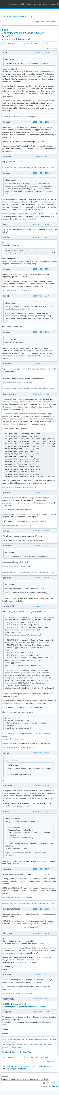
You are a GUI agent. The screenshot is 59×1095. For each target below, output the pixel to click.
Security (37, 4)
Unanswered (52, 22)
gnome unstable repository (19, 39)
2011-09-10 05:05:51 (41, 606)
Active (43, 22)
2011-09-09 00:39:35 (41, 394)
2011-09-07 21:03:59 (41, 173)
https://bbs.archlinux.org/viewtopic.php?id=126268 (23, 943)
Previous (11, 44)
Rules (9, 16)
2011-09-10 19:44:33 (41, 975)
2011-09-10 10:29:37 (41, 869)
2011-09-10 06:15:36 (41, 753)
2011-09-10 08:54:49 (41, 786)
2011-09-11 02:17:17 (41, 999)
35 (32, 44)
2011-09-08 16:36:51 (41, 269)
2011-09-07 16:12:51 (41, 122)
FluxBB (54, 1086)
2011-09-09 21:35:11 (41, 546)
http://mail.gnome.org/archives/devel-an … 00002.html (24, 1007)
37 (41, 44)
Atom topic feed (51, 1083)
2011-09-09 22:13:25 (41, 578)
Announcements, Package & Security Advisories (30, 1066)
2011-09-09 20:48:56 (41, 531)
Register (23, 16)
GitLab (29, 4)
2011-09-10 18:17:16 (41, 933)
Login (30, 16)
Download (53, 4)
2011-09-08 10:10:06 (41, 224)
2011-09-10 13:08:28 (41, 909)
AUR (45, 4)
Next (46, 44)
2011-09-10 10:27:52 (41, 811)
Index (3, 16)
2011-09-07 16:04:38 (41, 53)
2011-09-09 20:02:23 (41, 493)
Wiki (22, 4)
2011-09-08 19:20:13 (41, 364)
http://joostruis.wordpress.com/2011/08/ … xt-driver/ (26, 63)
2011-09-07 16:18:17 (41, 156)
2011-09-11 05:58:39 (41, 1012)
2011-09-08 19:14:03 (41, 332)
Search (16, 16)
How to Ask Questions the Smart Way (16, 1052)
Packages (13, 4)
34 (27, 44)
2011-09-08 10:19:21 (41, 237)
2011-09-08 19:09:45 (41, 296)
